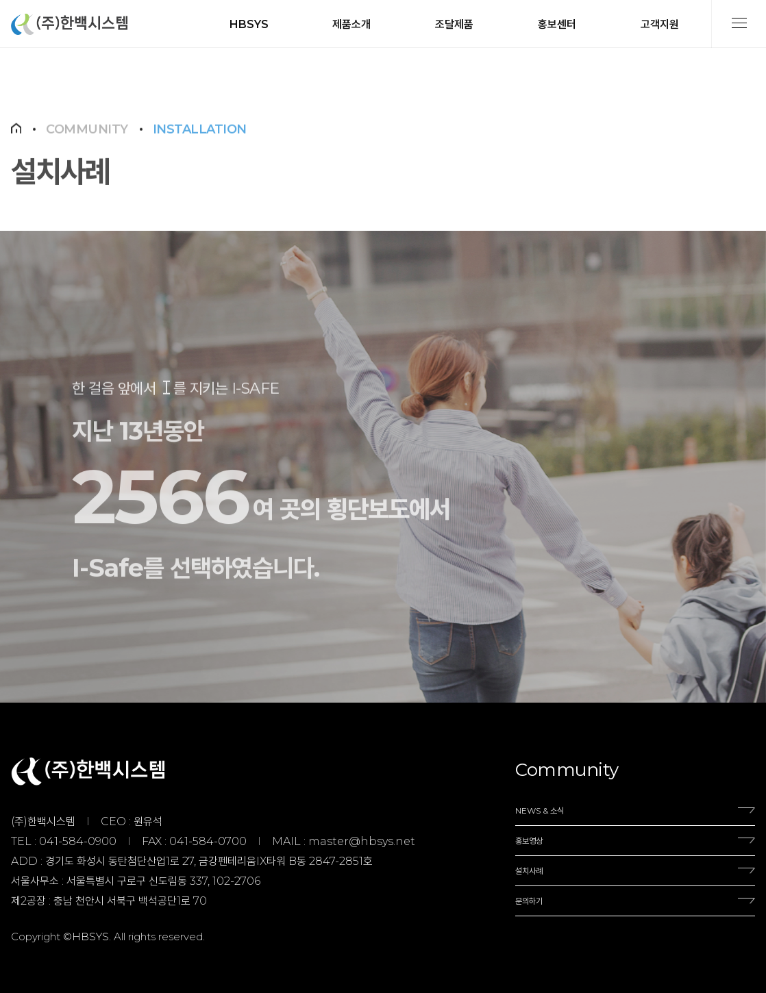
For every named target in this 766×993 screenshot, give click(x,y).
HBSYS (249, 24)
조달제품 (454, 24)
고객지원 (660, 24)
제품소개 (351, 24)
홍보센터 (557, 24)
